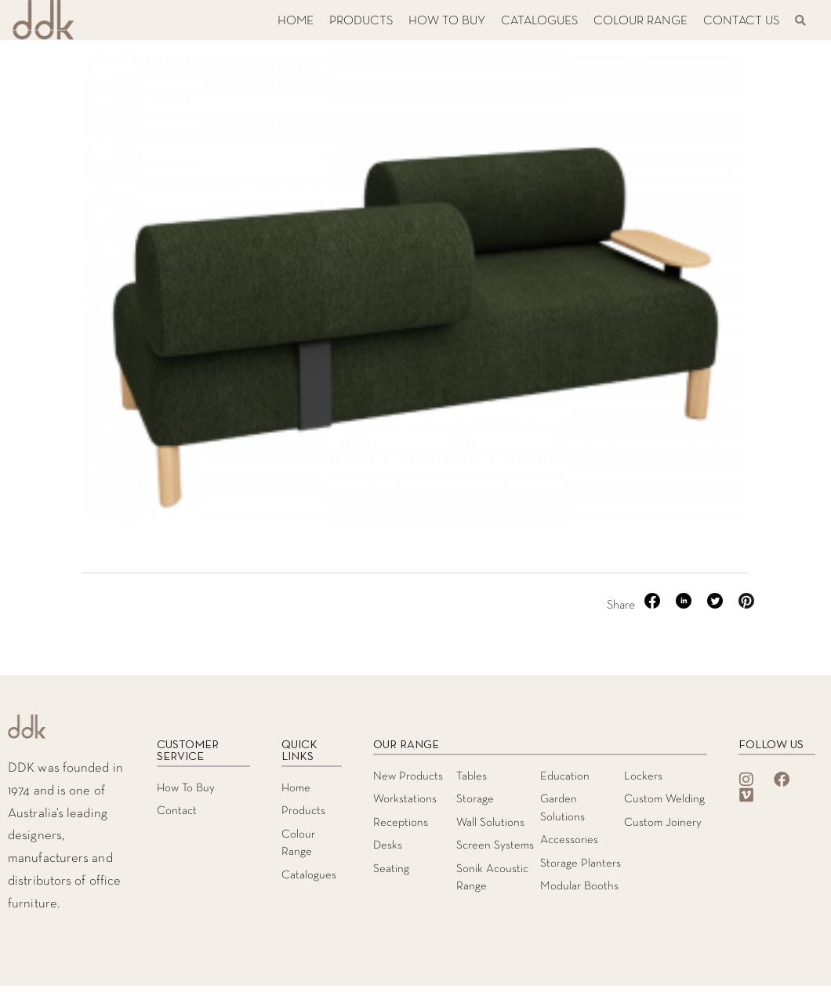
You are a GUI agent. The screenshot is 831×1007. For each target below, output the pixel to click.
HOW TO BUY (446, 21)
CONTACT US (741, 21)
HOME (296, 21)
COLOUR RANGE (640, 21)
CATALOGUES (539, 21)
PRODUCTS (361, 21)
